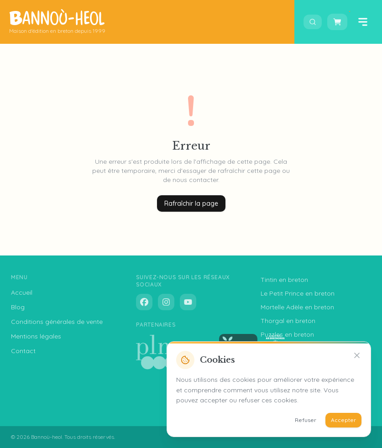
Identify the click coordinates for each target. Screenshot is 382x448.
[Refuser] (356, 355)
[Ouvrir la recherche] (313, 22)
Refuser (305, 420)
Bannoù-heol (46, 436)
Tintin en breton (284, 280)
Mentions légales (36, 336)
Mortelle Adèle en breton (297, 307)
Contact (23, 351)
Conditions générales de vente (57, 322)
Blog (18, 307)
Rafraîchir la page (191, 203)
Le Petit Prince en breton (298, 293)
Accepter (343, 420)
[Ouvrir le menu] (363, 22)
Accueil (21, 292)
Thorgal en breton (288, 321)
